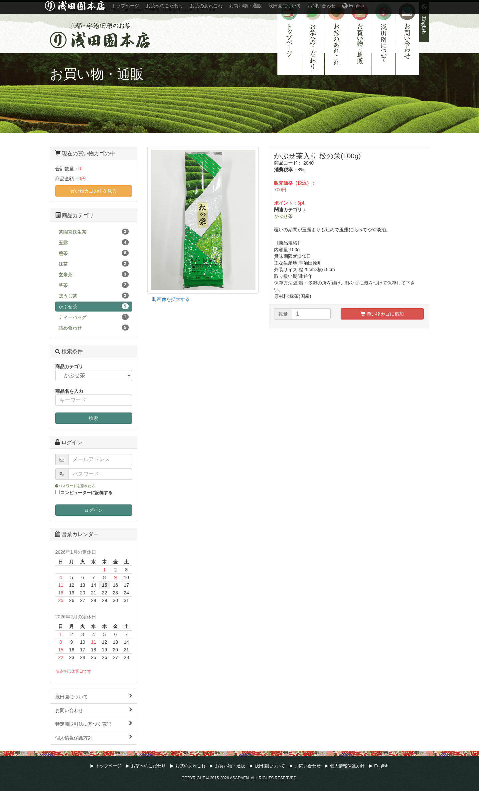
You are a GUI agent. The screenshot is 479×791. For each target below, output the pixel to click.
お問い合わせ (407, 38)
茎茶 (94, 285)
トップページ (289, 38)
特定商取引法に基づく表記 (93, 724)
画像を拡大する (171, 299)
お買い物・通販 (360, 38)
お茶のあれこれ (336, 38)
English (424, 22)
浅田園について (383, 38)
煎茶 (94, 253)
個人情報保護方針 (93, 737)
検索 (93, 418)
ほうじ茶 (94, 296)
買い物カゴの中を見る (93, 191)
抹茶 (94, 264)
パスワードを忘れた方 (75, 486)
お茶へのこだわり (312, 38)
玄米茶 (94, 274)
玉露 (94, 242)
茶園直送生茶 (94, 232)
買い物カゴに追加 (382, 314)
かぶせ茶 (283, 216)
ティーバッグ (94, 317)
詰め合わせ (94, 328)
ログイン (93, 510)
